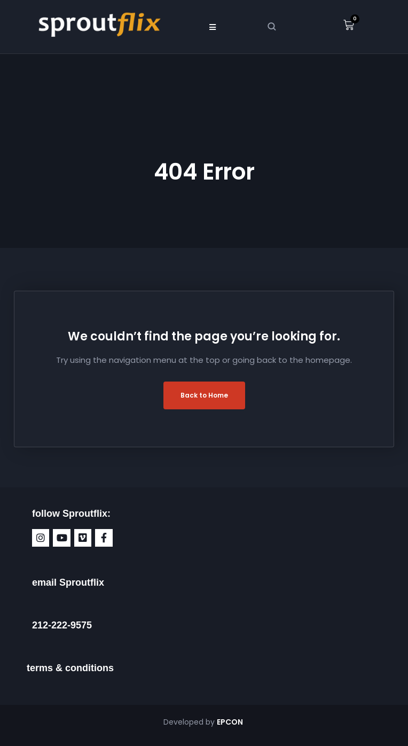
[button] (212, 27)
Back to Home (204, 395)
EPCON (231, 722)
